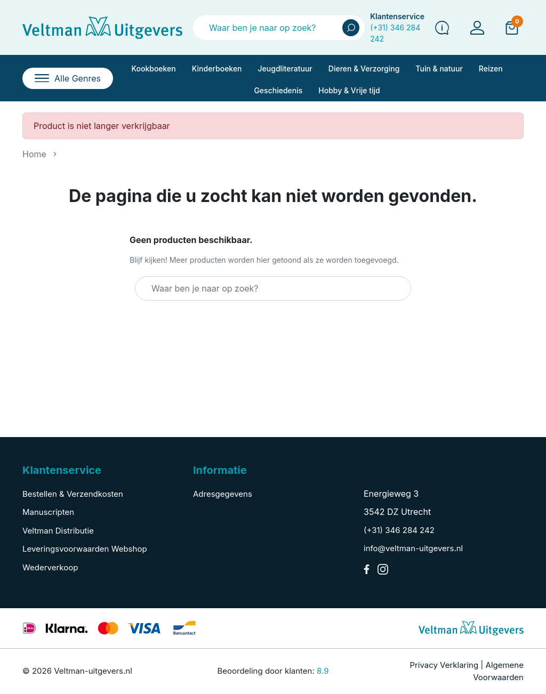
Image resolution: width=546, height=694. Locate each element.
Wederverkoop (50, 567)
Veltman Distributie (58, 531)
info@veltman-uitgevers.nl (413, 548)
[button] (512, 27)
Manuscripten (48, 512)
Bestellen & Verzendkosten (72, 494)
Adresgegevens (222, 494)
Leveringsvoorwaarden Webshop (84, 549)
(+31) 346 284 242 (399, 530)
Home (34, 154)
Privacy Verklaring (444, 665)
